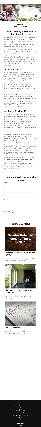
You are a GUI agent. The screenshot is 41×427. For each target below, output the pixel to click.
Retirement (20, 425)
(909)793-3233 (22, 405)
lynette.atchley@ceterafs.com (20, 415)
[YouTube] (21, 417)
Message (7, 199)
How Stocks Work (13, 328)
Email (6, 191)
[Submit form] (8, 211)
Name (6, 182)
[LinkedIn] (19, 417)
